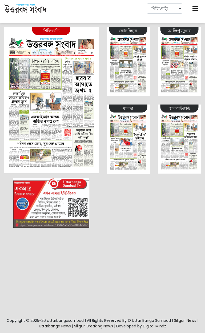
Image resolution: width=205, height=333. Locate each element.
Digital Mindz (154, 326)
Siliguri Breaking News (93, 326)
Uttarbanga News (55, 326)
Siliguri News (185, 320)
